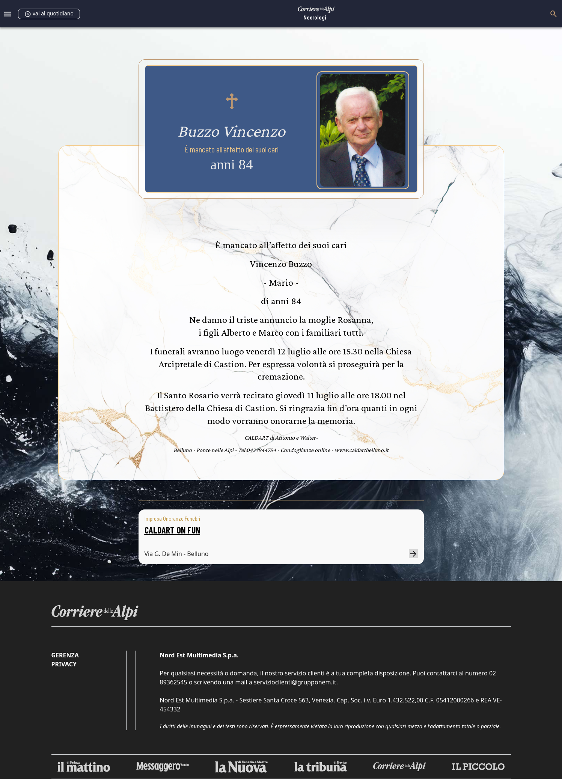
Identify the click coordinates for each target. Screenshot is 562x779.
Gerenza (65, 655)
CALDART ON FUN (172, 529)
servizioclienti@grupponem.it (295, 682)
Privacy (64, 664)
